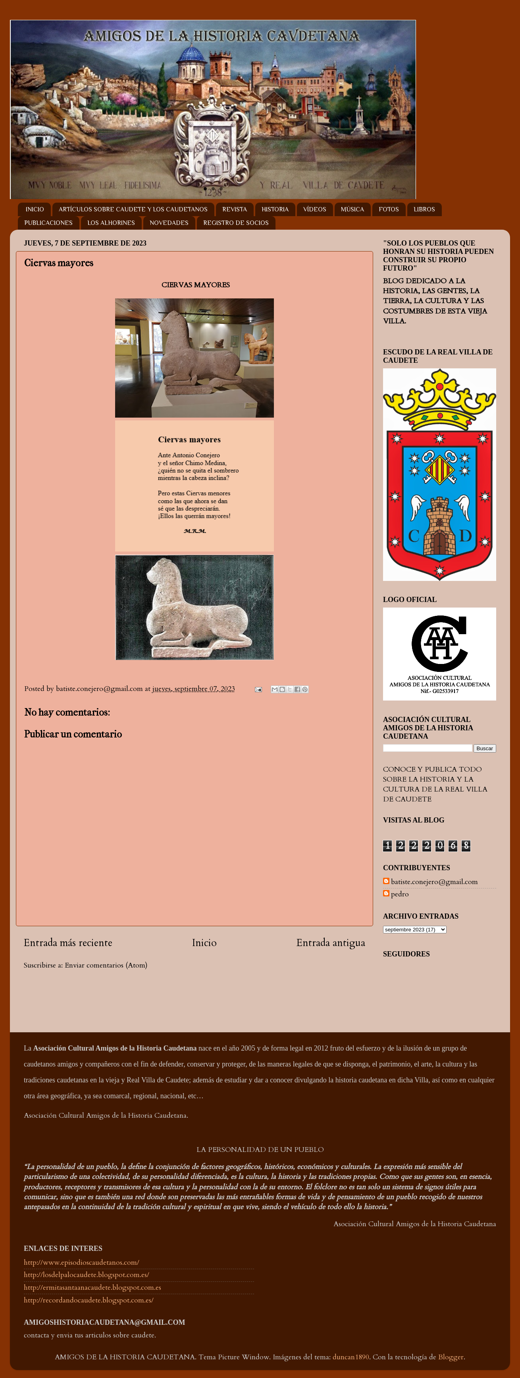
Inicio (204, 943)
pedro (400, 894)
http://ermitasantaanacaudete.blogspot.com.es (92, 1288)
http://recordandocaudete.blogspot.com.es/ (89, 1300)
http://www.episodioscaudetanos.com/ (81, 1263)
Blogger (451, 1357)
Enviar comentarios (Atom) (106, 965)
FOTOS (389, 209)
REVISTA (234, 209)
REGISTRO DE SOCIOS (236, 222)
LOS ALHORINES (111, 222)
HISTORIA (275, 209)
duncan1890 (351, 1357)
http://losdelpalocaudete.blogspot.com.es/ (86, 1275)
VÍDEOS (314, 209)
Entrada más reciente (68, 943)
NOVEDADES (169, 222)
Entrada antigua (331, 943)
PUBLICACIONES (48, 222)
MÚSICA (352, 209)
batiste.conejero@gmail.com (434, 882)
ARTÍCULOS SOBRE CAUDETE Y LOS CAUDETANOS (133, 209)
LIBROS (424, 209)
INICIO (35, 209)
